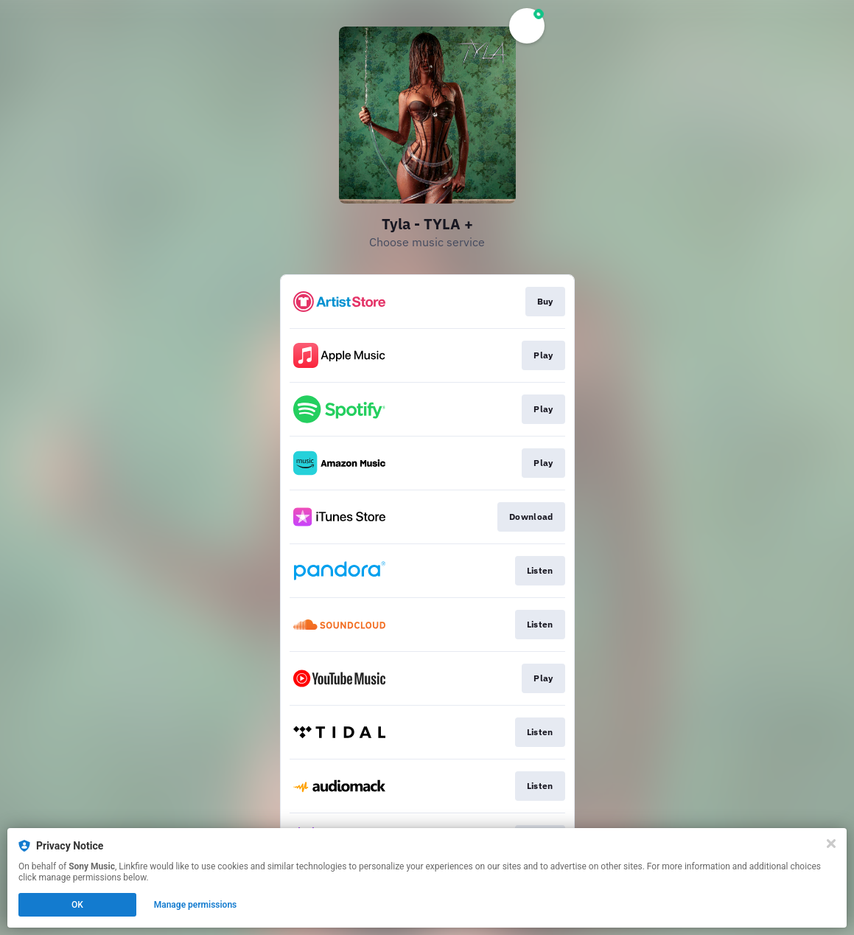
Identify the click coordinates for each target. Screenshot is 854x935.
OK (77, 905)
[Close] (831, 843)
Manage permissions (195, 905)
